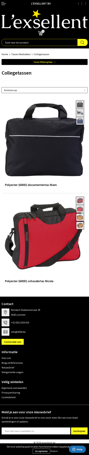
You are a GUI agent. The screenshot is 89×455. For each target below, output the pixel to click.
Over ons (6, 358)
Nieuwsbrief (8, 367)
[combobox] (40, 42)
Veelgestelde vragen (12, 372)
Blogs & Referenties (12, 362)
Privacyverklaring (11, 392)
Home (5, 54)
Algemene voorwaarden (14, 387)
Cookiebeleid (8, 397)
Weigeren (54, 451)
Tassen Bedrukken (21, 54)
